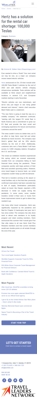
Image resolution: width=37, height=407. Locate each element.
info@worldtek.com (7, 368)
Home (3, 9)
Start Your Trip (18, 323)
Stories (9, 9)
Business (12, 36)
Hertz (3, 82)
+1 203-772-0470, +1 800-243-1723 (12, 365)
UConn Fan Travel (7, 251)
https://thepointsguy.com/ (26, 69)
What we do (5, 375)
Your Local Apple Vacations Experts (13, 255)
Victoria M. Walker (10, 69)
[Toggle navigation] (32, 4)
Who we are (5, 372)
